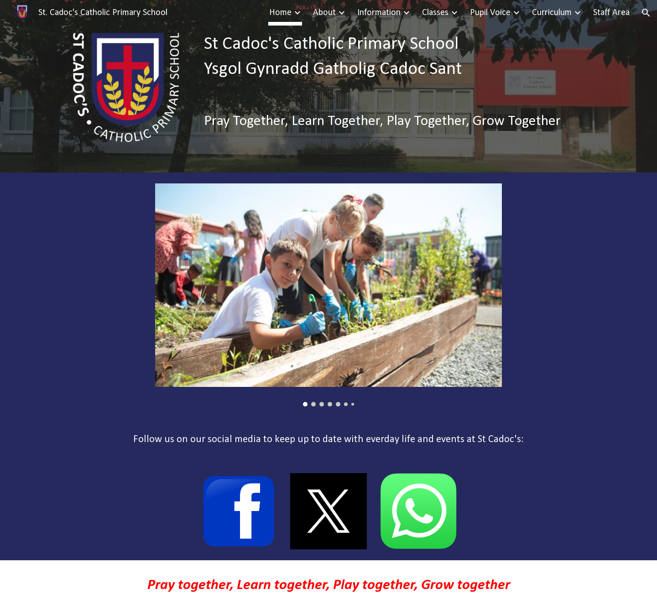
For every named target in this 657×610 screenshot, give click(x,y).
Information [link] (379, 12)
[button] (646, 13)
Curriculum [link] (552, 12)
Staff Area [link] (611, 12)
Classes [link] (435, 12)
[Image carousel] (328, 294)
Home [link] (280, 12)
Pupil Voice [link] (490, 12)
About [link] (324, 12)
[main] (396, 57)
